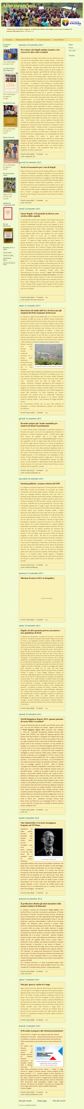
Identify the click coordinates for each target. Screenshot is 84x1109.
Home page (42, 1101)
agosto (23, 261)
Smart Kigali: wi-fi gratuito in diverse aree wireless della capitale (40, 214)
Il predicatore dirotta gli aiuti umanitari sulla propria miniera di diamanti (41, 904)
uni (34, 156)
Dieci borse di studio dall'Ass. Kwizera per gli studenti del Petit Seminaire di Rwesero (41, 311)
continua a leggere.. (26, 1088)
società (39, 300)
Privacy (71, 47)
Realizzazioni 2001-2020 (25, 40)
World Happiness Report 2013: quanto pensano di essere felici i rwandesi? (42, 720)
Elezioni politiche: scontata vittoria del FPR (40, 483)
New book (28, 203)
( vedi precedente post (48, 439)
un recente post (42, 317)
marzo (60, 259)
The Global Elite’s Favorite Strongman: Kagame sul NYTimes (38, 824)
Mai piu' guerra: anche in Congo (35, 984)
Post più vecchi (59, 1101)
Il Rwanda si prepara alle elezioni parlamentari (42, 1031)
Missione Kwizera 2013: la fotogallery (38, 578)
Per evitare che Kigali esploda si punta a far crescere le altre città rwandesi (40, 51)
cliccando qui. (39, 888)
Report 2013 (52, 272)
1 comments (39, 412)
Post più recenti (25, 1101)
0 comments (39, 154)
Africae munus (7, 252)
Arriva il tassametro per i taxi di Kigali (38, 167)
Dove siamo (72, 50)
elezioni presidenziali (31, 473)
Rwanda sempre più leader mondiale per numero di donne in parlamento (39, 424)
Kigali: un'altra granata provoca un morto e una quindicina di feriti (40, 631)
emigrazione (28, 156)
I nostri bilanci (59, 40)
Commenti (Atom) (30, 1105)
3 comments (39, 565)
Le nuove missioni (43, 40)
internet (27, 300)
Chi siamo (8, 40)
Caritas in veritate (8, 255)
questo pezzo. (56, 967)
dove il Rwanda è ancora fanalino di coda (45, 780)
